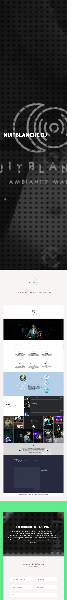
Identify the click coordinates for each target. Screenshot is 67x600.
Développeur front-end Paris (33, 280)
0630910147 (34, 566)
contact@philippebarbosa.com (33, 564)
